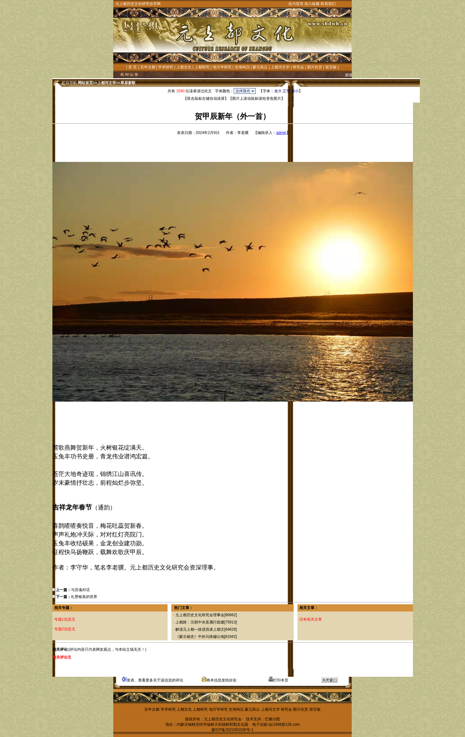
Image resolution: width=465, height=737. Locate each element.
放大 (278, 91)
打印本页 (278, 680)
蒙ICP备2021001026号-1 (232, 730)
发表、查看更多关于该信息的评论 (152, 680)
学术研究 (165, 67)
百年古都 (147, 67)
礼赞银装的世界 (84, 597)
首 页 (132, 67)
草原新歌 (128, 83)
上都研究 (202, 67)
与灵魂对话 (80, 590)
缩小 (295, 91)
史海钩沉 (242, 67)
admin (281, 133)
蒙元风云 (260, 67)
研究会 (298, 67)
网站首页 (85, 83)
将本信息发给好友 (219, 680)
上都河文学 (280, 67)
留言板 (331, 67)
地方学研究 (222, 67)
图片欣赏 (314, 67)
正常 (286, 91)
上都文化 (183, 67)
